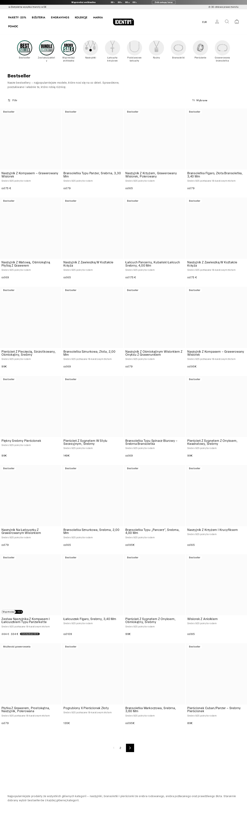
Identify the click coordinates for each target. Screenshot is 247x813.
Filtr (12, 100)
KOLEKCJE (81, 17)
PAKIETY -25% (17, 17)
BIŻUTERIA (38, 17)
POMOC (13, 26)
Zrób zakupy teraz (164, 2)
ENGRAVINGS (60, 17)
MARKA (98, 17)
